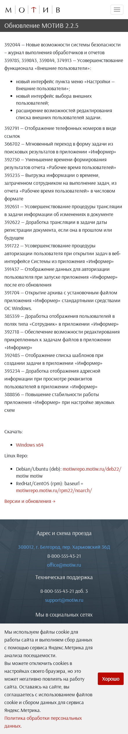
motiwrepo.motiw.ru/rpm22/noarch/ (54, 490)
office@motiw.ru (64, 564)
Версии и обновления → (29, 501)
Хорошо (110, 678)
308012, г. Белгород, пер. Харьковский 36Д (64, 546)
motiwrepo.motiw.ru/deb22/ (92, 468)
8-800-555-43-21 (64, 555)
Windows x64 (30, 444)
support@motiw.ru (64, 600)
